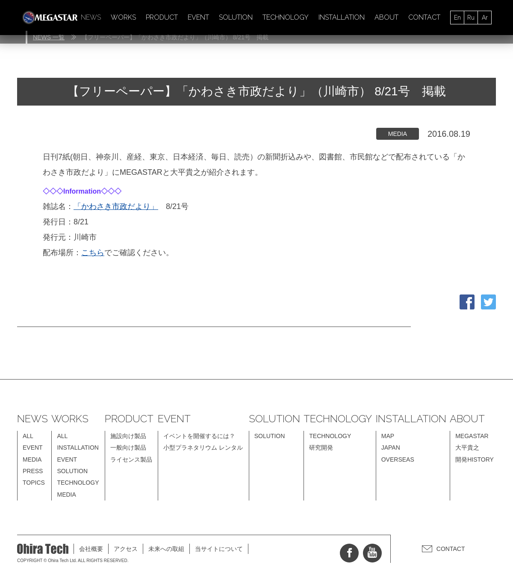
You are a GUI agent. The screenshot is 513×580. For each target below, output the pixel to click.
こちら (92, 252)
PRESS (33, 471)
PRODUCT (162, 17)
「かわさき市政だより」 (116, 206)
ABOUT (386, 17)
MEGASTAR (472, 436)
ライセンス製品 (131, 459)
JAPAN (390, 447)
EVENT (198, 17)
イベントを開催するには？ (199, 436)
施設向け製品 (128, 436)
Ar (485, 17)
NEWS (91, 17)
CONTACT (424, 17)
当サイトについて (219, 548)
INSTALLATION (341, 17)
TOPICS (34, 482)
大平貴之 (467, 447)
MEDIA (32, 459)
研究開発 (321, 447)
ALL (28, 436)
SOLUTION (236, 17)
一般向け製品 (128, 447)
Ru (471, 17)
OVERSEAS (397, 459)
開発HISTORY (474, 459)
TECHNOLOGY (285, 17)
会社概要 (91, 548)
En (457, 17)
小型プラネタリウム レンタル (203, 447)
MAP (387, 436)
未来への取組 (166, 548)
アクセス (126, 548)
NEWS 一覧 (49, 37)
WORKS (123, 17)
